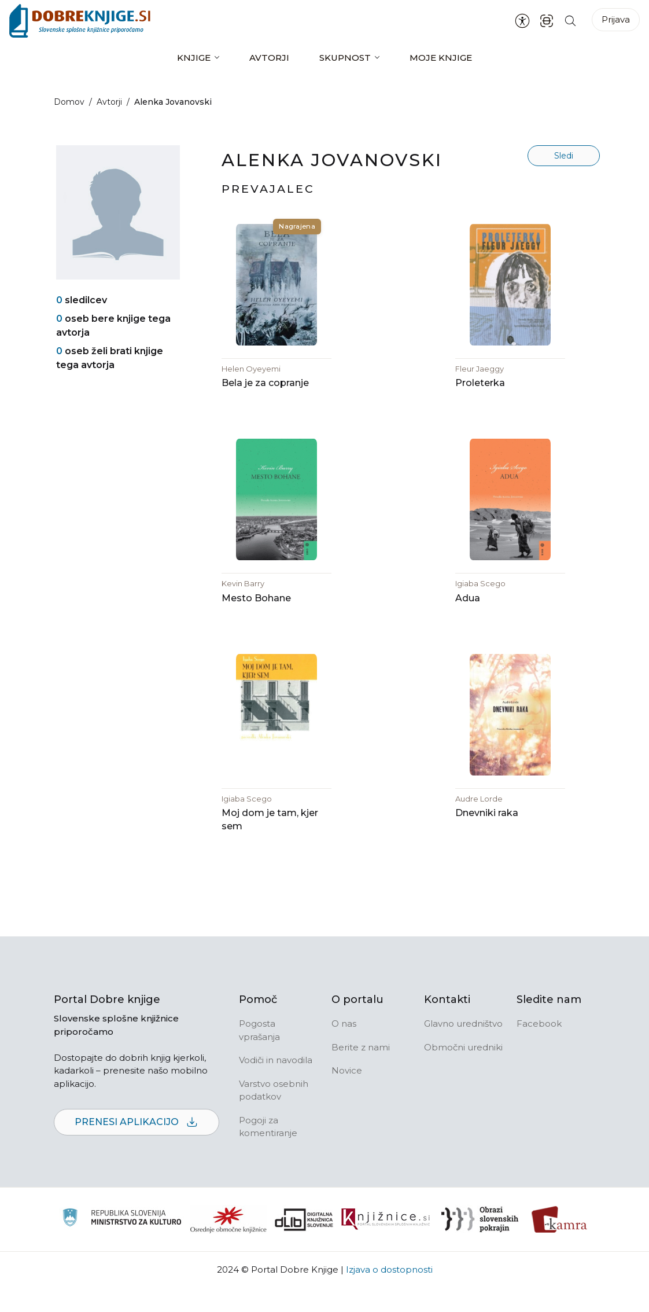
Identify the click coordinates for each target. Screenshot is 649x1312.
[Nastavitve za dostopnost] (522, 21)
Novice (346, 1094)
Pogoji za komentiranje (268, 1151)
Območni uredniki (463, 1071)
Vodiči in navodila (275, 1084)
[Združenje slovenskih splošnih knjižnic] (385, 1243)
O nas (343, 1047)
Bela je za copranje (265, 390)
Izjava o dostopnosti (389, 1293)
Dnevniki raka (486, 837)
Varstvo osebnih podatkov (273, 1114)
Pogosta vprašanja (259, 1054)
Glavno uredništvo (463, 1047)
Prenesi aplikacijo (136, 1147)
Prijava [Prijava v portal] (616, 19)
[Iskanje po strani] (570, 20)
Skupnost (345, 57)
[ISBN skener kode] (546, 20)
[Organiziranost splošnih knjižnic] (228, 1243)
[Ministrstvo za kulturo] (122, 1243)
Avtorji (269, 57)
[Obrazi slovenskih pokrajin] (480, 1243)
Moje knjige (441, 57)
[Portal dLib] (304, 1243)
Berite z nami (360, 1071)
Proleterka (480, 390)
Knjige (194, 57)
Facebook (539, 1047)
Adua (467, 614)
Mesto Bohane (256, 614)
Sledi (563, 155)
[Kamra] (559, 1243)
